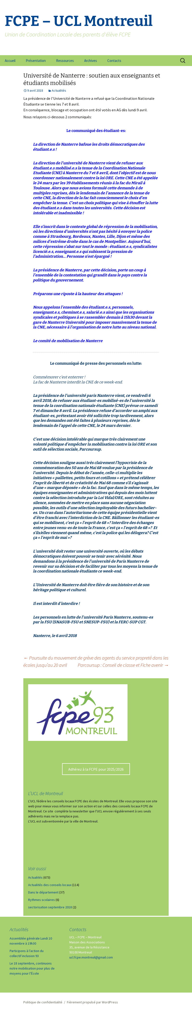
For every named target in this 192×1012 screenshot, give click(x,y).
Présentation (36, 60)
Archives (90, 60)
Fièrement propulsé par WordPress (92, 1002)
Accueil (10, 60)
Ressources (65, 60)
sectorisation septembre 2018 (50, 907)
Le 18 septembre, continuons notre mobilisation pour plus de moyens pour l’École (32, 968)
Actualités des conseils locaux (49, 885)
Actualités (59, 90)
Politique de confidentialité (42, 1002)
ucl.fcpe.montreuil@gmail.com (91, 957)
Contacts (114, 60)
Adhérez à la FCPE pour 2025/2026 (96, 769)
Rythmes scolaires (41, 900)
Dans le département (43, 892)
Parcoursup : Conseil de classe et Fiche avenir (123, 665)
